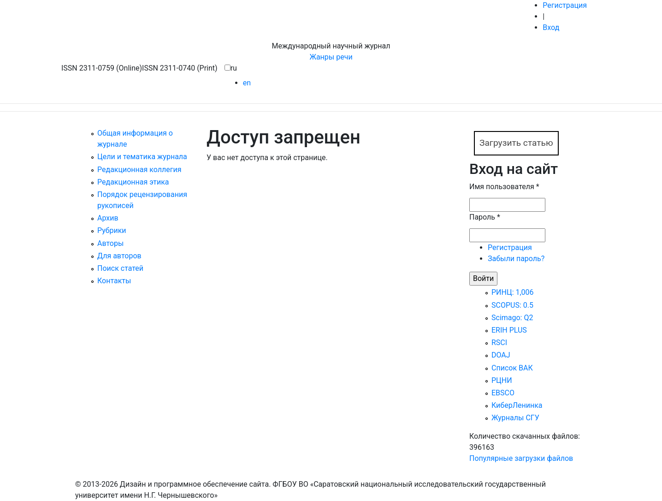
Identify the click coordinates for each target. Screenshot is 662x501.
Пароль (484, 217)
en (247, 82)
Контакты (114, 280)
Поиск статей (120, 268)
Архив (107, 218)
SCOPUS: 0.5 (512, 305)
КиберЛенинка (517, 405)
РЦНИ (501, 380)
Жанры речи (330, 57)
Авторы (110, 243)
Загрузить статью (516, 142)
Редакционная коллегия (139, 169)
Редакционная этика (133, 182)
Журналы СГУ (515, 417)
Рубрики (111, 230)
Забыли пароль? (516, 258)
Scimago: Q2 (512, 317)
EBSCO (502, 392)
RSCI (499, 342)
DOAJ (500, 355)
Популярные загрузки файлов (521, 458)
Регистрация (565, 5)
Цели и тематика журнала (142, 156)
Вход (551, 27)
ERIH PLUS (509, 330)
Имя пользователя (504, 186)
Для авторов (119, 255)
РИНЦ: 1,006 (512, 292)
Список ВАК (512, 368)
